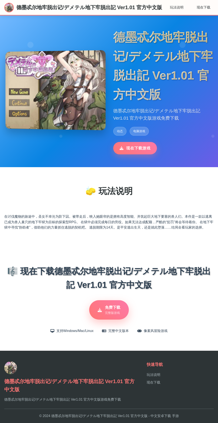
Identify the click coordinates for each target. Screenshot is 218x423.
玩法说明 (177, 7)
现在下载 (203, 7)
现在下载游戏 (135, 148)
